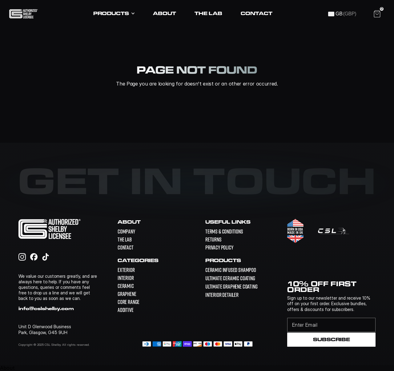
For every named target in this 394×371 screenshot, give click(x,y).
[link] (230, 269)
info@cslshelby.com (46, 308)
